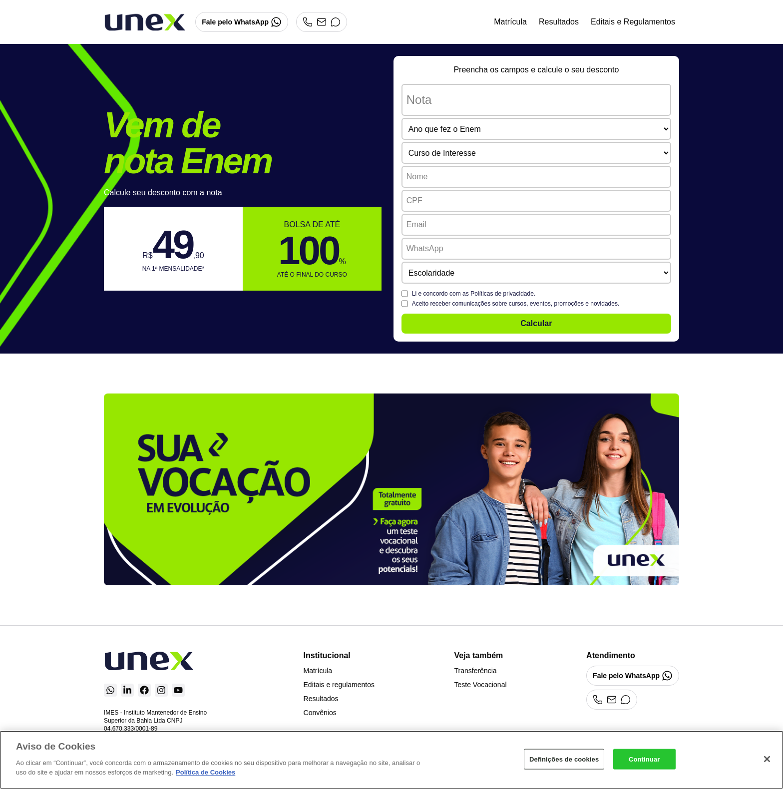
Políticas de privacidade (502, 293)
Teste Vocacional (480, 685)
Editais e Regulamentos (633, 21)
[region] (391, 760)
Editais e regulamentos (339, 685)
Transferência (475, 671)
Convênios (320, 713)
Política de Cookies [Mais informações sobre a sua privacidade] (205, 772)
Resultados (559, 21)
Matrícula (510, 21)
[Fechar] (767, 759)
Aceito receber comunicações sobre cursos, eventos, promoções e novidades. (516, 303)
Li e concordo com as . (474, 293)
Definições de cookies (564, 759)
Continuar (644, 759)
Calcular (536, 323)
